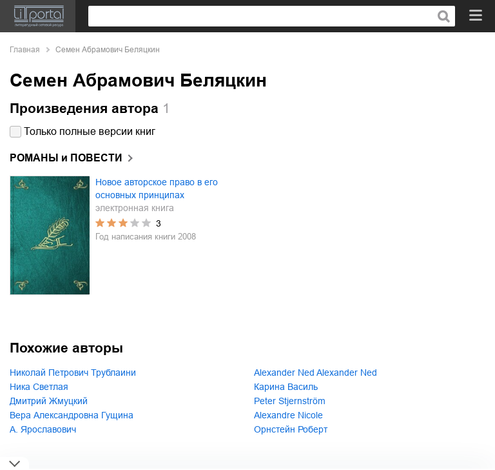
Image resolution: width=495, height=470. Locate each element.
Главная (25, 49)
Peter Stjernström (289, 401)
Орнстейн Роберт (290, 429)
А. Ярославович (43, 429)
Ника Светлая (39, 387)
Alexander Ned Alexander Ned (315, 372)
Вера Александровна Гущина (71, 415)
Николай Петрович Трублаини (73, 372)
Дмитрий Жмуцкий (49, 401)
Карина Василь (286, 387)
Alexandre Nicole (288, 415)
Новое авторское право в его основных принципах (156, 188)
